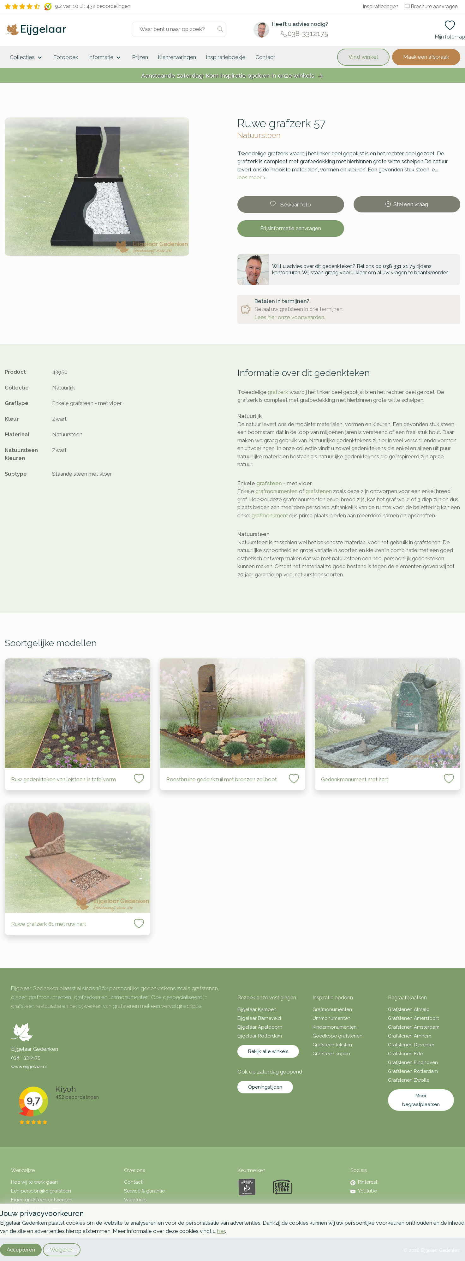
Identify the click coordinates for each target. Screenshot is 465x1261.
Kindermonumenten (335, 1027)
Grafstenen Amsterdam (413, 1027)
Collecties (27, 58)
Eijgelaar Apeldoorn (259, 1027)
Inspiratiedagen (380, 6)
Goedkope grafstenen (337, 1036)
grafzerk (278, 392)
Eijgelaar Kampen (257, 1009)
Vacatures (135, 1200)
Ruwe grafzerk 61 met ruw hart (48, 924)
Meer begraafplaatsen (421, 1100)
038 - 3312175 (25, 1058)
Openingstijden (265, 1087)
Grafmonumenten (332, 1009)
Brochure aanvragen (431, 6)
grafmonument (270, 515)
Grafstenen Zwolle (408, 1080)
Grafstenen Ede (405, 1053)
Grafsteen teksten (332, 1045)
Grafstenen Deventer (411, 1045)
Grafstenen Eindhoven (413, 1062)
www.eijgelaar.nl (29, 1066)
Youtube (363, 1191)
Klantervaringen (177, 57)
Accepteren (21, 1249)
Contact (265, 57)
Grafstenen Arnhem (409, 1036)
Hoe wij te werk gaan (34, 1182)
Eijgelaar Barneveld (259, 1018)
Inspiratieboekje (225, 57)
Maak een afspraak (426, 57)
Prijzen (140, 57)
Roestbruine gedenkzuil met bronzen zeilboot (221, 779)
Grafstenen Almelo (409, 1009)
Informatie (105, 58)
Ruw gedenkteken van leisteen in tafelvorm (63, 779)
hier (221, 1231)
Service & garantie (144, 1191)
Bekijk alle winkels (268, 1051)
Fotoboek (66, 57)
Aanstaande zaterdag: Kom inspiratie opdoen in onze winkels (232, 76)
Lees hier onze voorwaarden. (289, 317)
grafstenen (319, 491)
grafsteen (269, 483)
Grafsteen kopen (331, 1053)
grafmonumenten (276, 491)
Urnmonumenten (331, 1018)
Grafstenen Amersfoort (413, 1018)
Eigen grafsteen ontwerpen (41, 1200)
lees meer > (251, 177)
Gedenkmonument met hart (354, 779)
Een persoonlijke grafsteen (41, 1191)
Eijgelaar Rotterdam (259, 1036)
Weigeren (62, 1249)
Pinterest (363, 1182)
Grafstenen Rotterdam (413, 1071)
